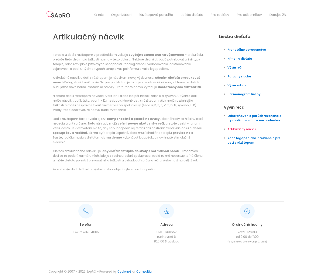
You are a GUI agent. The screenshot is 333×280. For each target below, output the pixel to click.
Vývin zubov (236, 85)
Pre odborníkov (249, 14)
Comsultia (144, 271)
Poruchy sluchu (239, 76)
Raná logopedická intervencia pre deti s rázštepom (254, 140)
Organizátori (121, 14)
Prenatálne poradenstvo (246, 50)
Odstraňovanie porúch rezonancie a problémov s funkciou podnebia (254, 118)
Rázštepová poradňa (156, 14)
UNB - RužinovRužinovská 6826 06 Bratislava (166, 237)
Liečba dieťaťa (192, 14)
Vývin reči (234, 67)
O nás (99, 14)
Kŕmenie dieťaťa (239, 58)
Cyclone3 (124, 271)
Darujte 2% (277, 14)
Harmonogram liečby (243, 94)
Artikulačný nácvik (241, 129)
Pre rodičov (219, 14)
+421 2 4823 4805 (86, 232)
